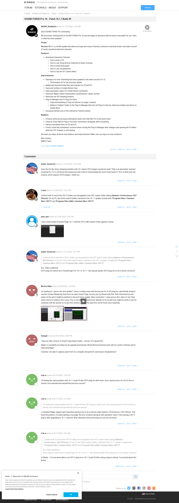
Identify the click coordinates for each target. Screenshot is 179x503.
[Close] (78, 473)
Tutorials (40, 7)
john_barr (45, 217)
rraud (43, 190)
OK (71, 494)
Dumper (44, 336)
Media (52, 7)
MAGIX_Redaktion (49, 26)
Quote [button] (128, 149)
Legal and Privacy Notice (14, 489)
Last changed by (52, 146)
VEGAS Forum (46, 500)
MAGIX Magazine (62, 500)
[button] (135, 149)
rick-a (43, 375)
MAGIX (54, 13)
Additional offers (31, 500)
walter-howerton (48, 164)
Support (63, 7)
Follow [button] (113, 149)
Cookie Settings (51, 494)
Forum (28, 7)
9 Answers (147, 31)
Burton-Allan (46, 286)
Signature (46, 207)
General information (40, 13)
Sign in (148, 8)
